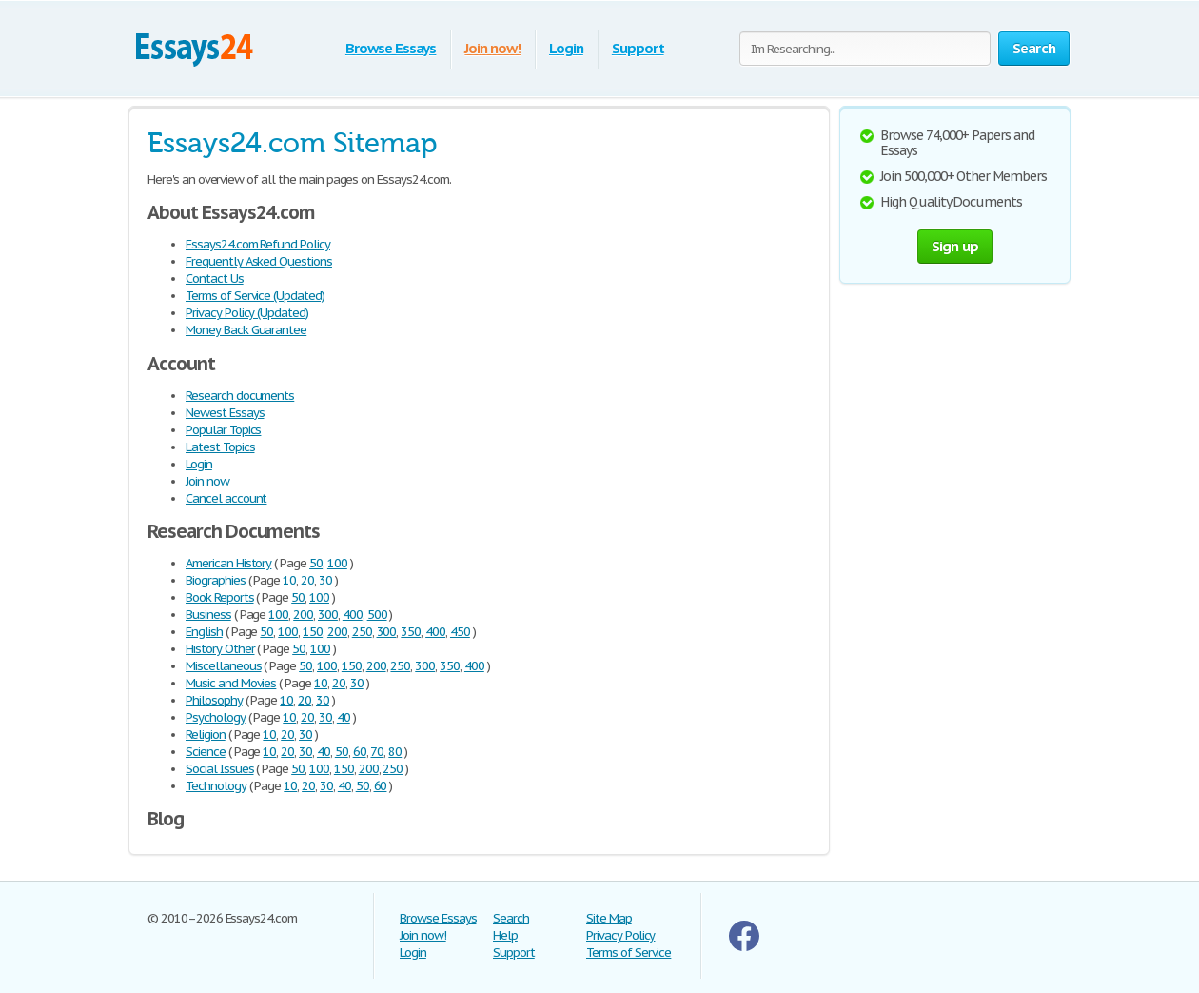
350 (411, 632)
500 (377, 614)
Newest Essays (225, 413)
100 (337, 563)
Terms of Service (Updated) (255, 296)
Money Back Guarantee (246, 330)
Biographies (216, 580)
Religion (206, 734)
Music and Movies (231, 683)
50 (316, 563)
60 (359, 752)
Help (505, 935)
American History (228, 563)
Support (638, 48)
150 (313, 632)
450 (460, 632)
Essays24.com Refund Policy (258, 244)
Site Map (609, 918)
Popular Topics (223, 430)
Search (511, 918)
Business (208, 614)
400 (353, 614)
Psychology (216, 717)
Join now (207, 481)
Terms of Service (628, 952)
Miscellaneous (223, 666)
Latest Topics (220, 447)
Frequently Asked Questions (259, 261)
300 (328, 614)
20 (307, 580)
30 (325, 580)
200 (303, 614)
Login (566, 48)
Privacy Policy (620, 935)
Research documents (240, 395)
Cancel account (226, 498)
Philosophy (214, 700)
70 (376, 752)
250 (362, 632)
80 (395, 752)
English (204, 632)
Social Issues (219, 769)
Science (206, 752)
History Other (220, 649)
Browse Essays (390, 48)
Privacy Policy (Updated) (247, 313)
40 (343, 717)
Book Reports (220, 597)
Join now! (492, 48)
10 (289, 580)
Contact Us (215, 278)
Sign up (955, 246)
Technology (216, 786)
